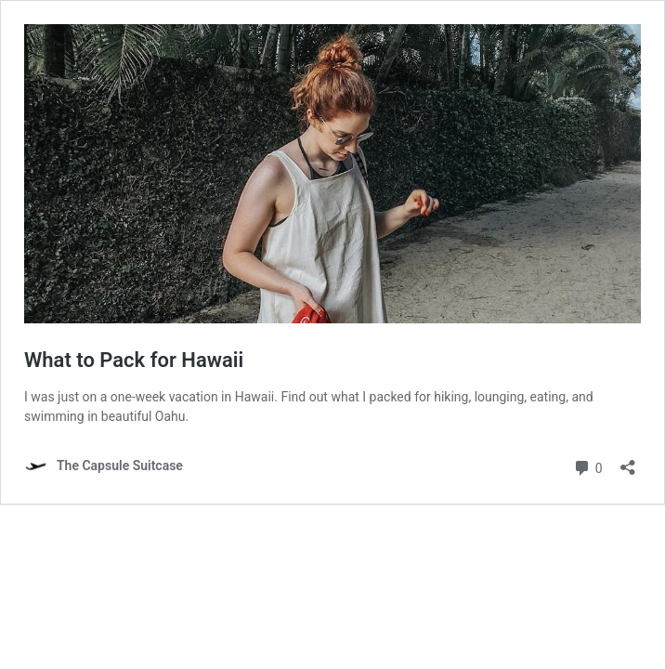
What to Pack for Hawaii (133, 360)
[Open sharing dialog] (628, 461)
